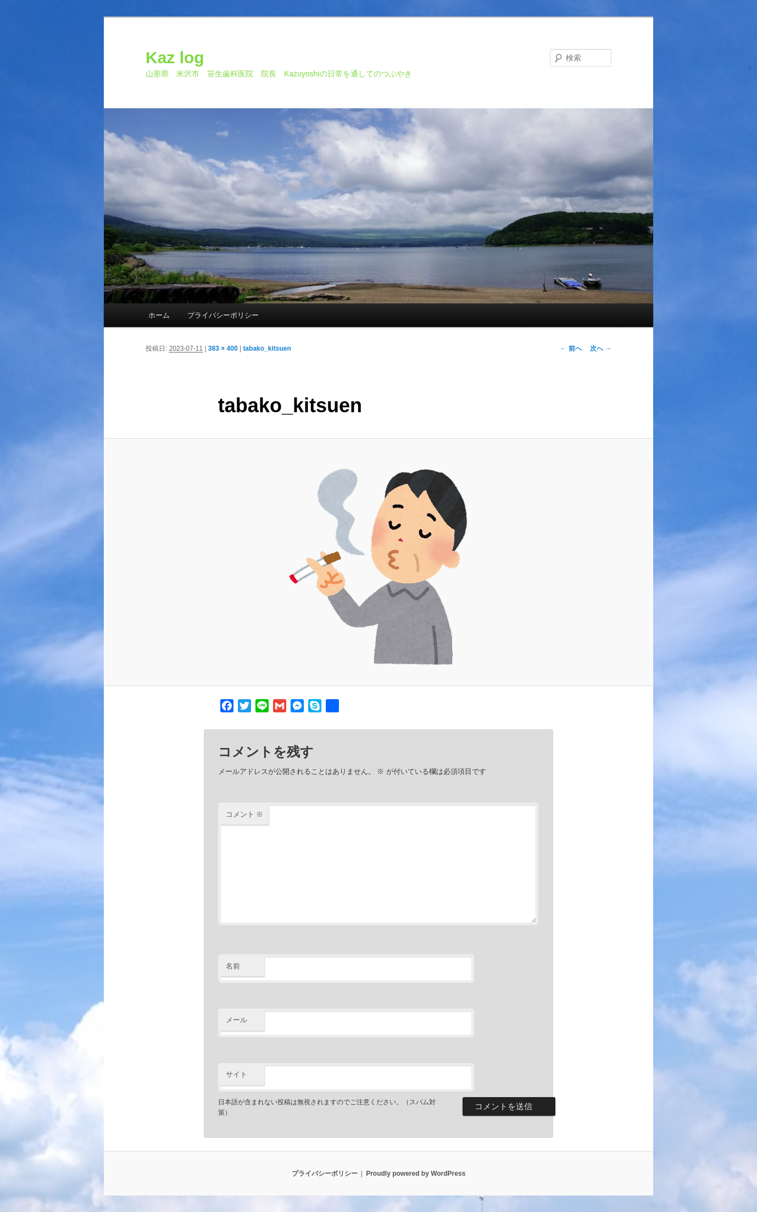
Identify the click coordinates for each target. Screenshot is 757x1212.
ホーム (159, 315)
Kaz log (175, 57)
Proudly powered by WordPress (415, 1173)
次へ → (600, 348)
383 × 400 (223, 348)
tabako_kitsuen (267, 348)
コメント (245, 814)
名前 (233, 966)
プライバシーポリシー (223, 315)
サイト (236, 1074)
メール (236, 1020)
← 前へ (570, 348)
